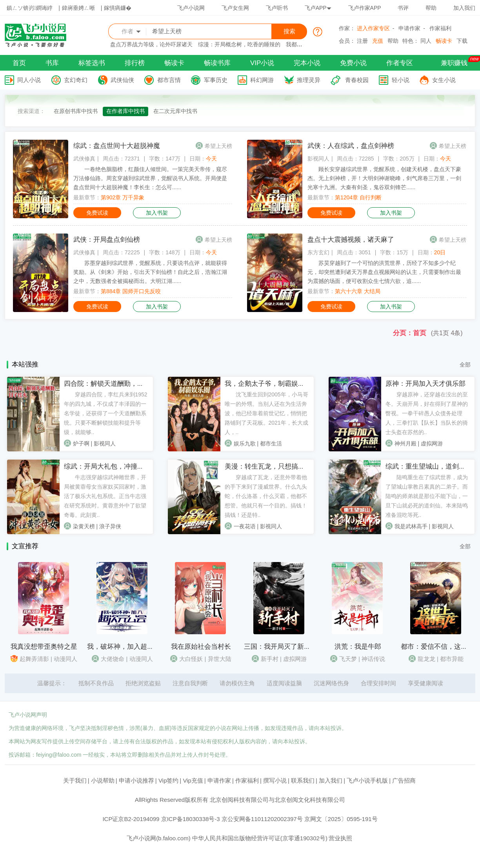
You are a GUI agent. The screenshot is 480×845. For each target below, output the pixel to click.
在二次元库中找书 (175, 111)
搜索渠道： (31, 111)
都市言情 (169, 80)
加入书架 (157, 213)
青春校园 (357, 80)
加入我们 (464, 8)
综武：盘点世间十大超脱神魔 (116, 146)
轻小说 (400, 80)
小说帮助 (103, 780)
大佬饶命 (112, 658)
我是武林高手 (411, 526)
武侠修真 (84, 158)
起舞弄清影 (34, 658)
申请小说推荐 (136, 780)
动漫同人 (65, 658)
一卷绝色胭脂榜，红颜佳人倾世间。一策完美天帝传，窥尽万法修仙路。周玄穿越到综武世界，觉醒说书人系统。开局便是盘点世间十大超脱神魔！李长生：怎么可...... (150, 178)
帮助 (430, 8)
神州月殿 (405, 443)
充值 (377, 41)
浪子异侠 (110, 526)
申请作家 (409, 28)
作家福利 (440, 28)
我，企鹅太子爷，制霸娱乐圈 (268, 383)
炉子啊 (81, 443)
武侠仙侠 (122, 80)
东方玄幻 (318, 252)
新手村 (269, 658)
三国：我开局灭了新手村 (280, 646)
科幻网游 (262, 80)
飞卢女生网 (235, 8)
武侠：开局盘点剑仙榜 (106, 239)
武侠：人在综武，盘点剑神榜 (350, 146)
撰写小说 (275, 780)
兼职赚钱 (454, 63)
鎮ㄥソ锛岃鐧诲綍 (30, 8)
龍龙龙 (426, 658)
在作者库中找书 (125, 111)
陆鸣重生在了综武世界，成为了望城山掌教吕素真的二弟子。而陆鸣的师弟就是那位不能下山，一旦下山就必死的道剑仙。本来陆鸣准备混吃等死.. (426, 496)
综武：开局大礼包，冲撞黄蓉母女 (114, 466)
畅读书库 (217, 63)
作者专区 (399, 63)
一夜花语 (245, 526)
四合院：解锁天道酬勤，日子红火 (114, 383)
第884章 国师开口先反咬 (131, 291)
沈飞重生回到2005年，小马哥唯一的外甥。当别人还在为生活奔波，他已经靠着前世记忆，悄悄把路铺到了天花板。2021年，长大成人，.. (266, 413)
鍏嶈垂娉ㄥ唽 (78, 8)
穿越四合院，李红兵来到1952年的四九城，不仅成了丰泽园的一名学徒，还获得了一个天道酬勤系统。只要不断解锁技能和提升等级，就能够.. (105, 413)
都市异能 (452, 658)
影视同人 (318, 158)
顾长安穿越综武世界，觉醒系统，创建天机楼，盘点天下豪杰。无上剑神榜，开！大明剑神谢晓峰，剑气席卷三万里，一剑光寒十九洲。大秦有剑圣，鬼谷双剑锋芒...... (384, 178)
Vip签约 (168, 780)
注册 (362, 41)
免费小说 (353, 63)
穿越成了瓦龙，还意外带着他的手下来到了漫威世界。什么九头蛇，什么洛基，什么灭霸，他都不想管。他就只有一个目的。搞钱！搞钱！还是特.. (266, 496)
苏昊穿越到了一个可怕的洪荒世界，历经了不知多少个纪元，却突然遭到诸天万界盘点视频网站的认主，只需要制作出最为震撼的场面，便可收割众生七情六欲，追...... (384, 272)
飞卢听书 (277, 8)
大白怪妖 (191, 658)
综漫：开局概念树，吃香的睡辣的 (239, 44)
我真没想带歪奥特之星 (44, 646)
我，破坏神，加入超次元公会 (130, 646)
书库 (52, 63)
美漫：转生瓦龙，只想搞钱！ (268, 466)
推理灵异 (308, 80)
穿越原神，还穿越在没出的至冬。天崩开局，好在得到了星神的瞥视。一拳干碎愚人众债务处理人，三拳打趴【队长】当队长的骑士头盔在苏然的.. (426, 413)
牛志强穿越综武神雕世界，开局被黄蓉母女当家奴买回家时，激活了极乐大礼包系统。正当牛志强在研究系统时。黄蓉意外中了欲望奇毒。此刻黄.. (105, 496)
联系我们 (303, 780)
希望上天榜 (218, 146)
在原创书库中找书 (76, 111)
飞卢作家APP (364, 8)
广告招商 (404, 780)
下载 (461, 41)
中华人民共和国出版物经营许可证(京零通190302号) (259, 838)
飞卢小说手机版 (367, 780)
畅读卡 (444, 41)
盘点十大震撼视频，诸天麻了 (350, 239)
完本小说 (307, 63)
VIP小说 (262, 63)
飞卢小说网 (191, 8)
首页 (19, 63)
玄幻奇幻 (75, 80)
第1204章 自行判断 (358, 197)
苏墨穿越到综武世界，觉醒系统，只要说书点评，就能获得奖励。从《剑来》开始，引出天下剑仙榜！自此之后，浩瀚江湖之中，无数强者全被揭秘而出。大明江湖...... (150, 272)
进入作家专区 (373, 28)
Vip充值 (193, 780)
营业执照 (340, 838)
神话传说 (373, 658)
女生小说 (444, 80)
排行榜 (135, 63)
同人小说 (29, 80)
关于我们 (75, 780)
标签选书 (91, 63)
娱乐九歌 (245, 443)
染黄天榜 (84, 526)
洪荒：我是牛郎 (358, 646)
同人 (425, 41)
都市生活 (271, 443)
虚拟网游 (432, 443)
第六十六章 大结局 (357, 291)
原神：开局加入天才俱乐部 (425, 383)
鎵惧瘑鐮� (117, 8)
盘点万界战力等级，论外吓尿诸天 (151, 44)
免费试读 (97, 213)
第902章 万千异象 (122, 197)
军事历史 (215, 80)
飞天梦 (348, 658)
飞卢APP (318, 8)
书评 (403, 8)
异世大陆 (219, 658)
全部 (465, 364)
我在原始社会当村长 (201, 646)
